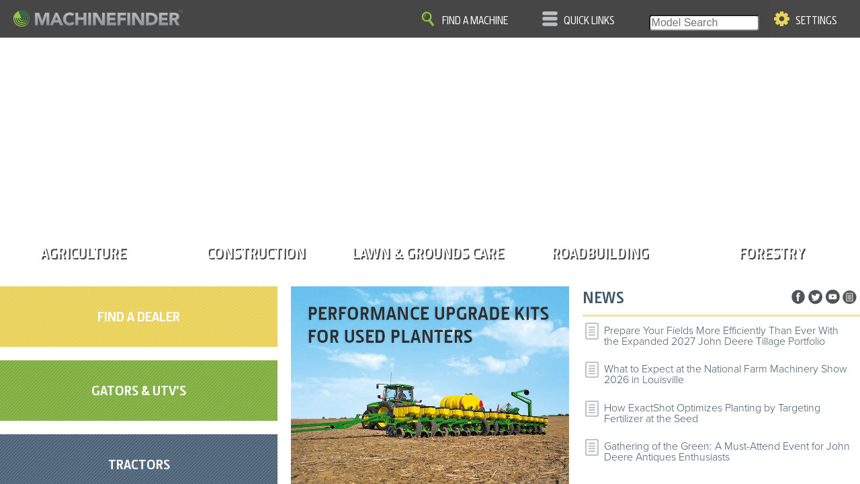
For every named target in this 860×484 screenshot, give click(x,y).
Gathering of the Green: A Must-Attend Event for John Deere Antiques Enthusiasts (727, 452)
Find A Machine (475, 20)
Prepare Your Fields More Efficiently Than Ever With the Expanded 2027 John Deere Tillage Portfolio (721, 336)
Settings (816, 20)
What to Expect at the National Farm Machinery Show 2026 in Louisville (725, 374)
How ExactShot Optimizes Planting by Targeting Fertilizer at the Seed (712, 413)
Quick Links (589, 20)
